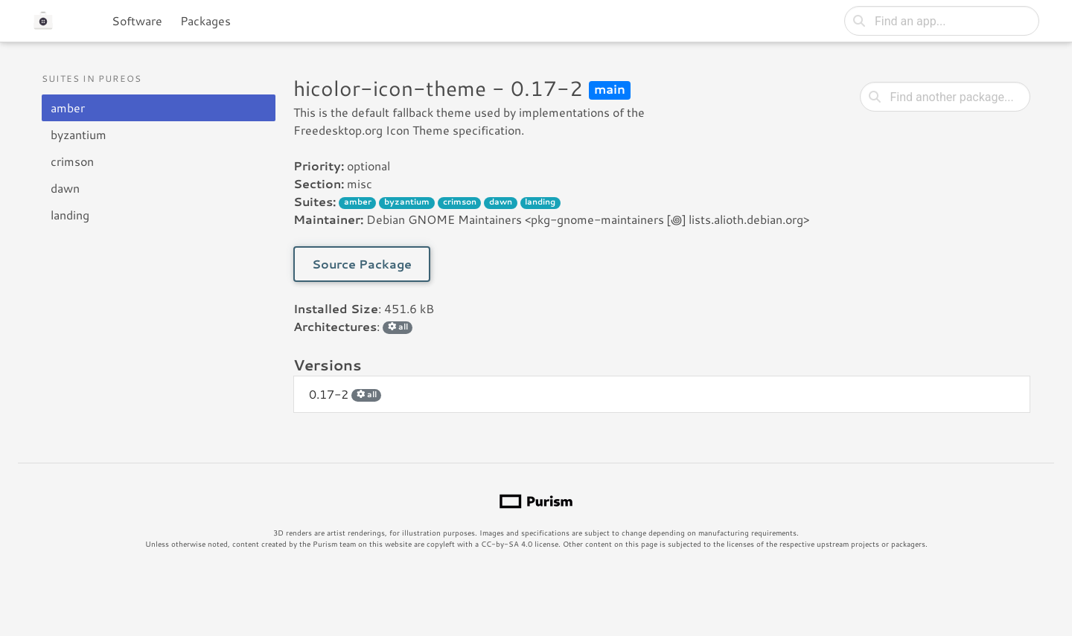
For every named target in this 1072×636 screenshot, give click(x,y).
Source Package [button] (362, 263)
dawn (65, 187)
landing (70, 214)
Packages (205, 20)
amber (68, 107)
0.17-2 (345, 393)
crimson (72, 161)
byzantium (78, 134)
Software (137, 20)
